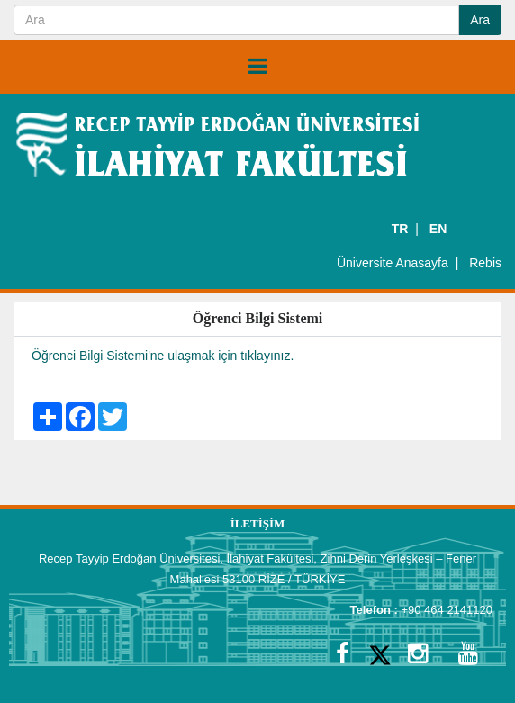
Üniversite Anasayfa (392, 263)
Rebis (485, 263)
